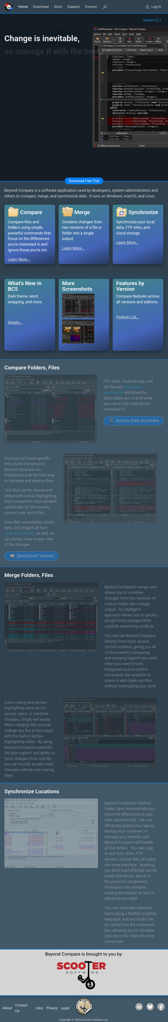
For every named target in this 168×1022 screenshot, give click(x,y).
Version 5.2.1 (152, 20)
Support (73, 7)
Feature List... (127, 317)
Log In (156, 7)
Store (58, 7)
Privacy (52, 1008)
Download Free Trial (84, 181)
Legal (65, 1008)
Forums (91, 7)
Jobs (39, 1008)
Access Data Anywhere (133, 421)
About (7, 1008)
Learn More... (19, 259)
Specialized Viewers (31, 556)
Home (23, 7)
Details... (15, 322)
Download (41, 7)
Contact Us (21, 1008)
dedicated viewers (19, 533)
